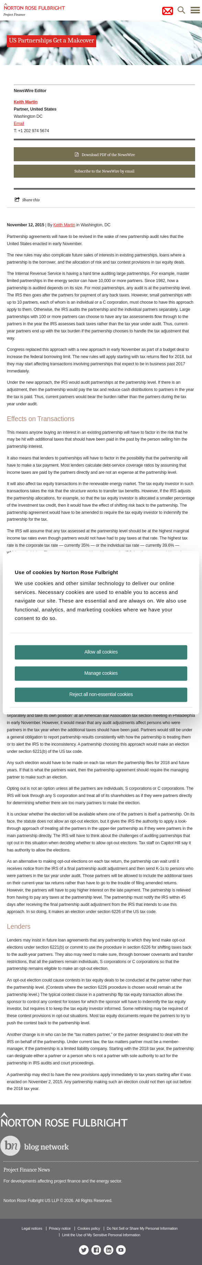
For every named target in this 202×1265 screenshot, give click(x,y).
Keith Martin (64, 225)
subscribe (167, 10)
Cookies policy (89, 1228)
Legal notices (32, 1228)
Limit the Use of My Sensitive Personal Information (101, 1235)
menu (195, 11)
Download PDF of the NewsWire (108, 154)
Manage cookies (101, 672)
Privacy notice (60, 1228)
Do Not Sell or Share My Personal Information (142, 1228)
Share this (31, 199)
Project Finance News (26, 1170)
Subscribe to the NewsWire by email (104, 171)
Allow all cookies (101, 651)
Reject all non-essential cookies (101, 694)
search (181, 11)
